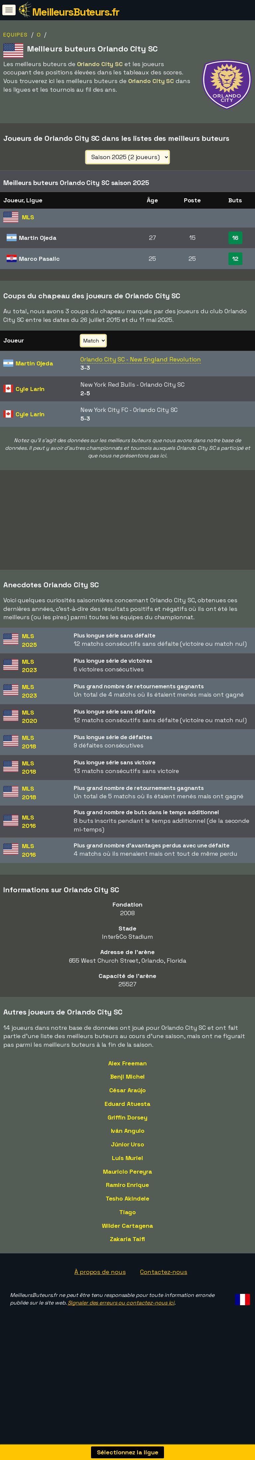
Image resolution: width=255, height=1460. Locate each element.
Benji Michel (127, 1099)
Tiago (127, 1234)
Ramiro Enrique (127, 1207)
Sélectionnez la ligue (127, 1452)
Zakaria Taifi (127, 1261)
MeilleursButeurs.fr (75, 12)
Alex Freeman (127, 1085)
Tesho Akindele (128, 1220)
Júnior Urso (127, 1166)
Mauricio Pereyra (127, 1193)
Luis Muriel (127, 1180)
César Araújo (127, 1112)
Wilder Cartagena (127, 1247)
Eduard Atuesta (128, 1125)
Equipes (15, 34)
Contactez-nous (163, 1294)
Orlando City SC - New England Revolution (140, 359)
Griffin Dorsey (128, 1139)
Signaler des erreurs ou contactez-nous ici (121, 1324)
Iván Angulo (127, 1153)
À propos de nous (100, 1294)
